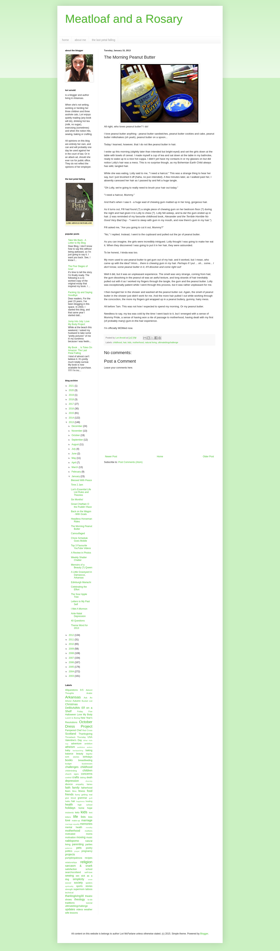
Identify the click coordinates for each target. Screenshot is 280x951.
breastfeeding (85, 760)
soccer (68, 883)
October (76, 435)
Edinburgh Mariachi (81, 582)
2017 (72, 404)
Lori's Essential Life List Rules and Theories (81, 492)
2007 (72, 658)
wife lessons (71, 912)
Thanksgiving (85, 733)
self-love (88, 872)
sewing (69, 875)
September (78, 439)
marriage (86, 820)
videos (79, 909)
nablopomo (72, 840)
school (89, 869)
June (74, 453)
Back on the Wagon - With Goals (81, 513)
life (75, 816)
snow (90, 879)
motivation (70, 837)
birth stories (72, 757)
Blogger (204, 933)
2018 (72, 399)
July (74, 449)
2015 (72, 413)
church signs (72, 774)
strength (69, 889)
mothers (88, 831)
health (69, 804)
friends (69, 794)
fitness (81, 791)
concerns (86, 773)
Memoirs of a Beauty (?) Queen (81, 566)
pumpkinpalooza (73, 858)
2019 (72, 395)
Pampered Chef (73, 730)
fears (67, 791)
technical (69, 892)
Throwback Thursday (75, 737)
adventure (76, 743)
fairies (89, 784)
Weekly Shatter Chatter (79, 558)
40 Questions (78, 620)
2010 (72, 644)
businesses (87, 763)
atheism (70, 746)
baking (89, 750)
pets (78, 847)
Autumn (76, 701)
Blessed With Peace (81, 480)
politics (68, 851)
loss (90, 817)
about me (80, 39)
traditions (70, 903)
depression (72, 780)
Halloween (70, 714)
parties (88, 844)
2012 (72, 635)
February (76, 471)
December (77, 426)
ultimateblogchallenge (168, 342)
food (89, 790)
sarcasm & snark (78, 865)
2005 (72, 666)
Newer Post (111, 456)
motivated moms (78, 834)
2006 (72, 662)
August (76, 444)
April (74, 462)
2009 (72, 648)
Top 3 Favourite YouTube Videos (81, 547)
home (65, 39)
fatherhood (86, 787)
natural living (151, 342)
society (78, 882)
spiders (89, 883)
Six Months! (77, 499)
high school (85, 805)
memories (86, 823)
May (74, 458)
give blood (70, 798)
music (89, 837)
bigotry (89, 754)
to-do (90, 899)
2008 (72, 653)
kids (129, 342)
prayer (77, 851)
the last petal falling (103, 39)
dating (83, 777)
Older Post (208, 456)
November (77, 430)
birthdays (87, 756)
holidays (70, 807)
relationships (71, 862)
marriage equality (72, 824)
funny (77, 794)
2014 (72, 417)
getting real (86, 794)
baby (67, 750)
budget (68, 763)
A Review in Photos (81, 552)
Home (160, 456)
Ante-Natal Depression (78, 615)
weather (88, 909)
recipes (88, 858)
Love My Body (84, 714)
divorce (69, 784)
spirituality (69, 886)
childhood (117, 342)
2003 (72, 676)
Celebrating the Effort (79, 588)
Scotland (70, 733)
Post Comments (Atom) (130, 462)
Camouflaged (78, 533)
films (74, 791)
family (76, 787)
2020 (72, 390)
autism (89, 747)
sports (79, 886)
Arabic (89, 693)
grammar (82, 798)
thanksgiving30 (74, 895)
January (76, 476)
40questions (71, 690)
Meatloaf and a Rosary (124, 18)
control (68, 777)
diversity (89, 781)
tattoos (88, 889)
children (87, 770)
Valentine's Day (73, 740)
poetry (89, 848)
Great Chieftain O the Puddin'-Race (81, 505)
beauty (79, 753)
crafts (75, 777)
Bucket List (87, 701)
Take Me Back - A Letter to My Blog (77, 241)
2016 (72, 408)
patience (68, 848)
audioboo (81, 747)
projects (70, 854)
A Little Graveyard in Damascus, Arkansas (81, 575)
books (69, 760)
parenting (78, 844)
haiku (67, 801)
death (89, 777)
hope (89, 808)
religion (86, 862)
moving (80, 837)
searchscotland (73, 872)
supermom (79, 889)
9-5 (81, 690)
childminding (71, 770)
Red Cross (87, 730)
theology (79, 899)
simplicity (78, 879)
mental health (73, 827)
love (67, 820)
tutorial (89, 903)
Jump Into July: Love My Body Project (78, 322)
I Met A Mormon (79, 608)
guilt (90, 798)
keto (77, 812)
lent (90, 812)
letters (68, 817)
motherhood (138, 342)
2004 (72, 671)
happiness (80, 801)
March (75, 467)
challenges (72, 767)
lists (83, 816)
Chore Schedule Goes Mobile (79, 539)
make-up (76, 820)
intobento (69, 812)
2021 (72, 385)
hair (124, 342)
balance (69, 753)
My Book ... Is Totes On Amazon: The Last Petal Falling (80, 350)
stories (89, 886)
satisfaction (71, 869)
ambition (88, 743)
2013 (72, 422)
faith (67, 787)
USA (90, 737)
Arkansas (73, 697)
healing (89, 801)
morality (89, 827)
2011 (72, 639)
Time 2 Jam (77, 484)
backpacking (78, 750)
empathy (80, 784)
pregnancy (86, 851)
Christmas (71, 704)
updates (70, 909)
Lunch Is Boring (72, 718)
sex (77, 875)
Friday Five (84, 711)
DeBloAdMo (72, 707)
